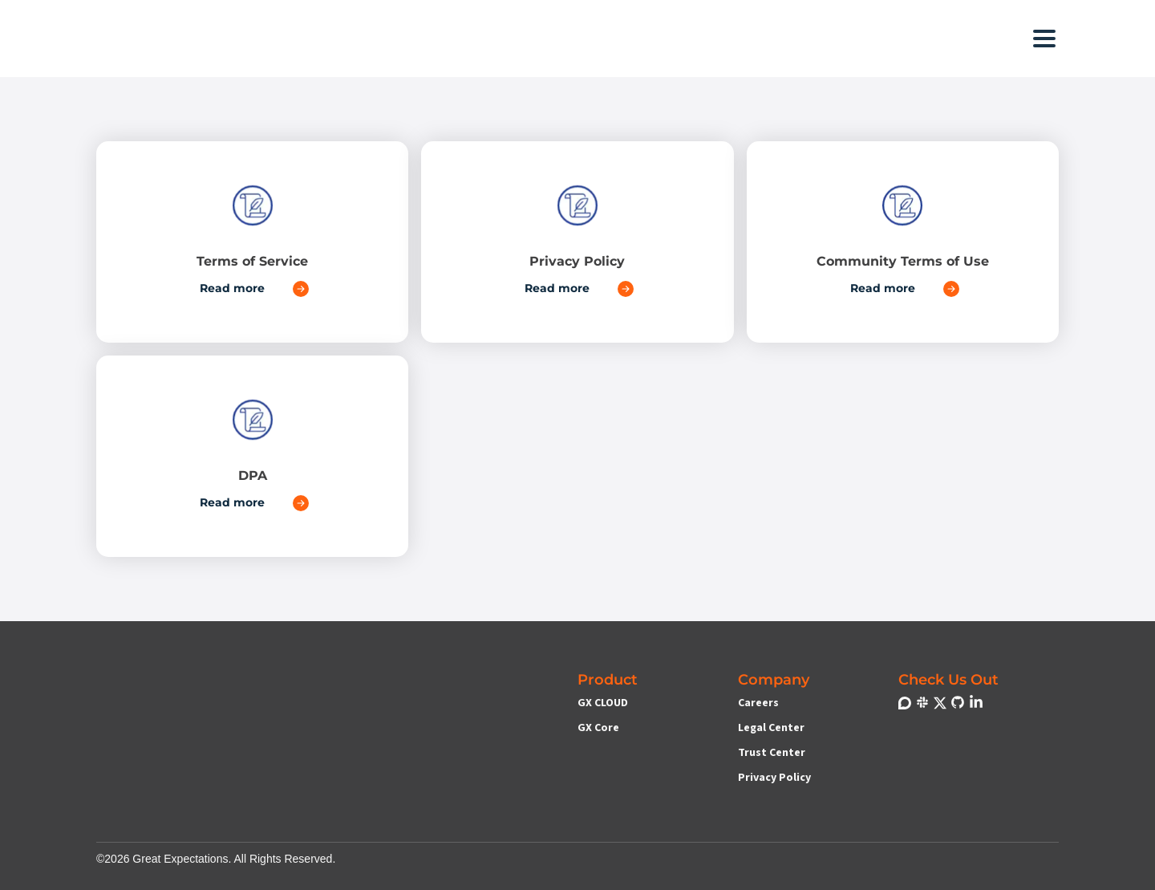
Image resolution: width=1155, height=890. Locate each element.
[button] (457, 38)
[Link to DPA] (252, 456)
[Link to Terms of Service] (252, 242)
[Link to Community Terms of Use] (903, 242)
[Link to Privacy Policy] (577, 242)
